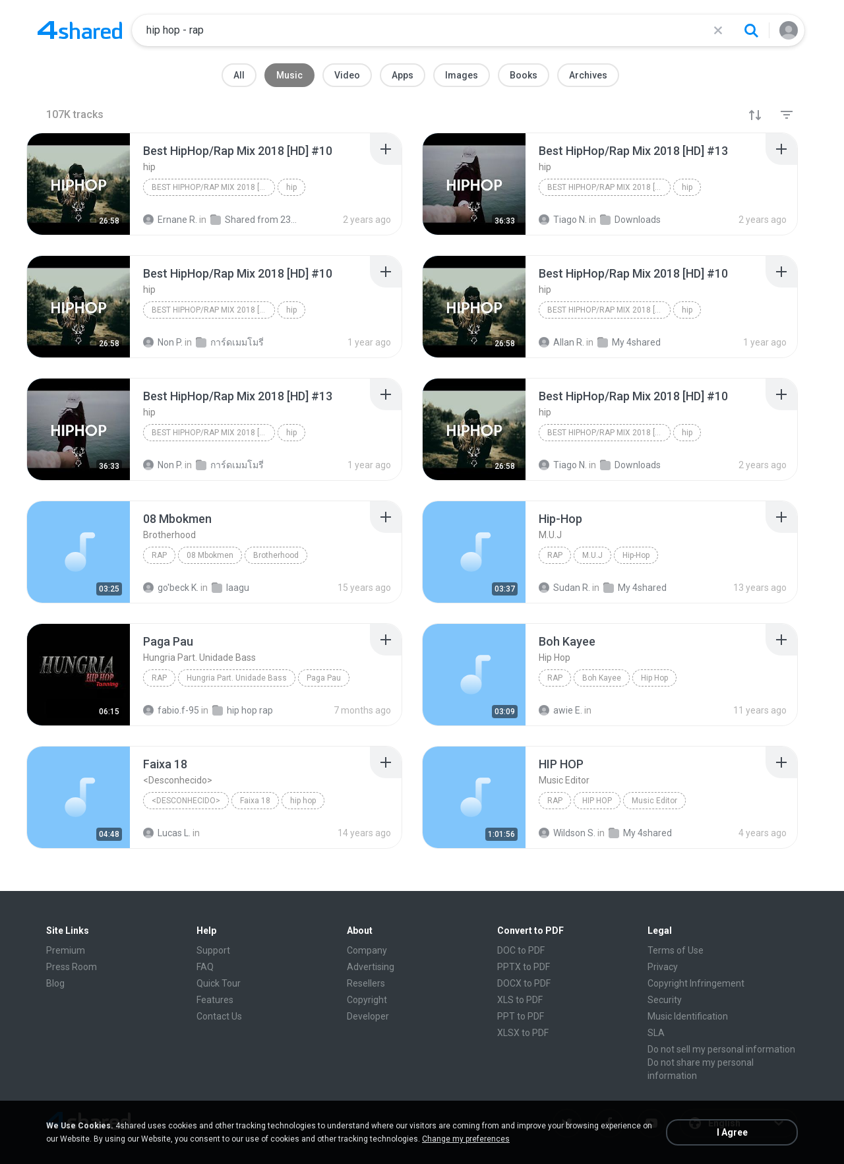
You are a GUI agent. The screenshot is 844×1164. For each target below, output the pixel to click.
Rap (159, 555)
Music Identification (688, 1016)
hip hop (303, 800)
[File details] (78, 184)
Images (461, 75)
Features (214, 1000)
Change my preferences (466, 1139)
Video (347, 75)
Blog (55, 983)
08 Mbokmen (210, 555)
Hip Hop (654, 678)
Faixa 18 (255, 800)
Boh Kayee (601, 678)
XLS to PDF (520, 1000)
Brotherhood (276, 555)
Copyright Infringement (696, 983)
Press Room (71, 967)
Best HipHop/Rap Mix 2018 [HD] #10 (213, 187)
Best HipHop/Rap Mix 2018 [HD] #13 (609, 187)
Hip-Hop (635, 555)
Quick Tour (218, 983)
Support (213, 950)
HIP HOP (597, 800)
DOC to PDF (521, 950)
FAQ (205, 967)
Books (523, 75)
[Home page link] (80, 30)
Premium (65, 950)
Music (289, 75)
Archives (588, 75)
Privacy (663, 967)
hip (291, 187)
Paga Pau (324, 678)
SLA (656, 1032)
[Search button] (751, 30)
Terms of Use (676, 950)
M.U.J (592, 555)
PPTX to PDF (523, 967)
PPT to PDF (520, 1016)
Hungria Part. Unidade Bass (237, 678)
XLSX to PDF (523, 1032)
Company (367, 950)
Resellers (366, 983)
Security (665, 1000)
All (239, 75)
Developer (368, 1016)
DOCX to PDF (524, 983)
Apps (402, 75)
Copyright (367, 1000)
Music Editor (654, 800)
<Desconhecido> (186, 800)
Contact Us (219, 1016)
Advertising (370, 967)
